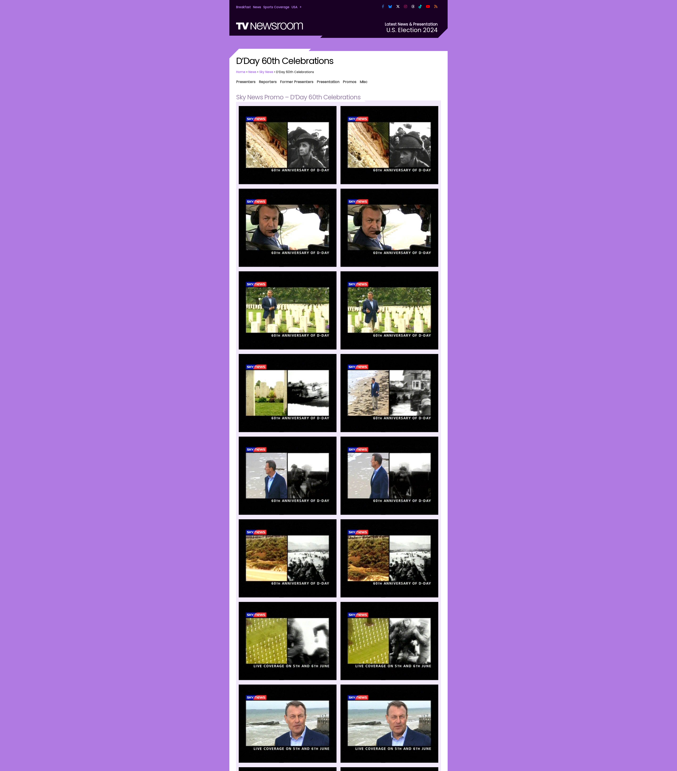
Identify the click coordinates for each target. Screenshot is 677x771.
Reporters (268, 81)
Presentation (328, 81)
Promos (349, 81)
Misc (363, 81)
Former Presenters (296, 81)
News (257, 7)
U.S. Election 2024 (412, 30)
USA (294, 7)
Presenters (245, 81)
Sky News (266, 72)
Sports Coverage (276, 7)
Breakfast (243, 7)
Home (240, 72)
